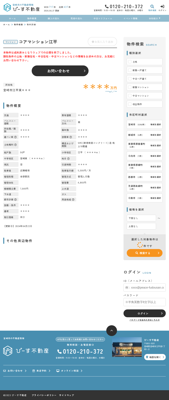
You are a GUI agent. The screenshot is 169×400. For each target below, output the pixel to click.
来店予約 (39, 370)
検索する (143, 253)
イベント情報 (130, 18)
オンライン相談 (67, 370)
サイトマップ (66, 395)
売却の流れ (76, 18)
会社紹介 (153, 18)
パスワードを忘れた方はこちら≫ (145, 319)
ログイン (142, 313)
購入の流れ (53, 18)
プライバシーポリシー (44, 395)
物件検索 (32, 18)
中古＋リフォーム (103, 18)
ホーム (12, 18)
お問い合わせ (58, 70)
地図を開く (153, 357)
